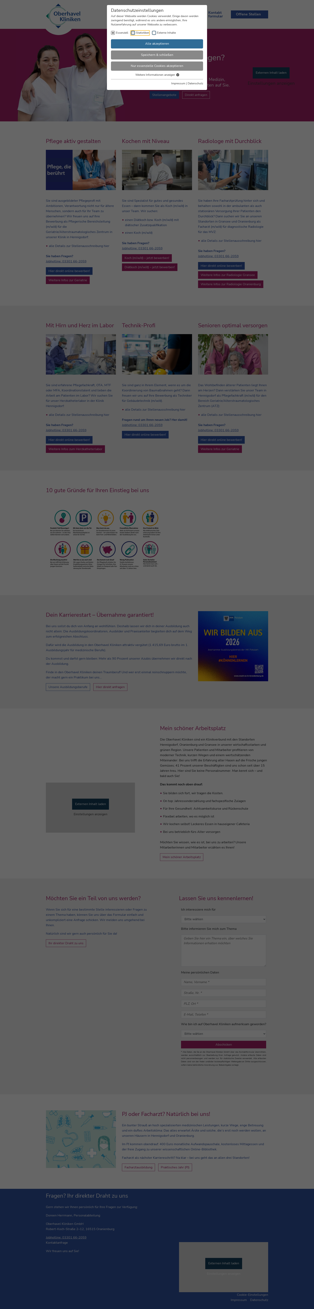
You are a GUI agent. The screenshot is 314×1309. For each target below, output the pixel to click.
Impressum (178, 83)
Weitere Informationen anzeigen (157, 75)
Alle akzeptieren (157, 43)
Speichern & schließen (157, 55)
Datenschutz (195, 83)
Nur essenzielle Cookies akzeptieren (157, 66)
